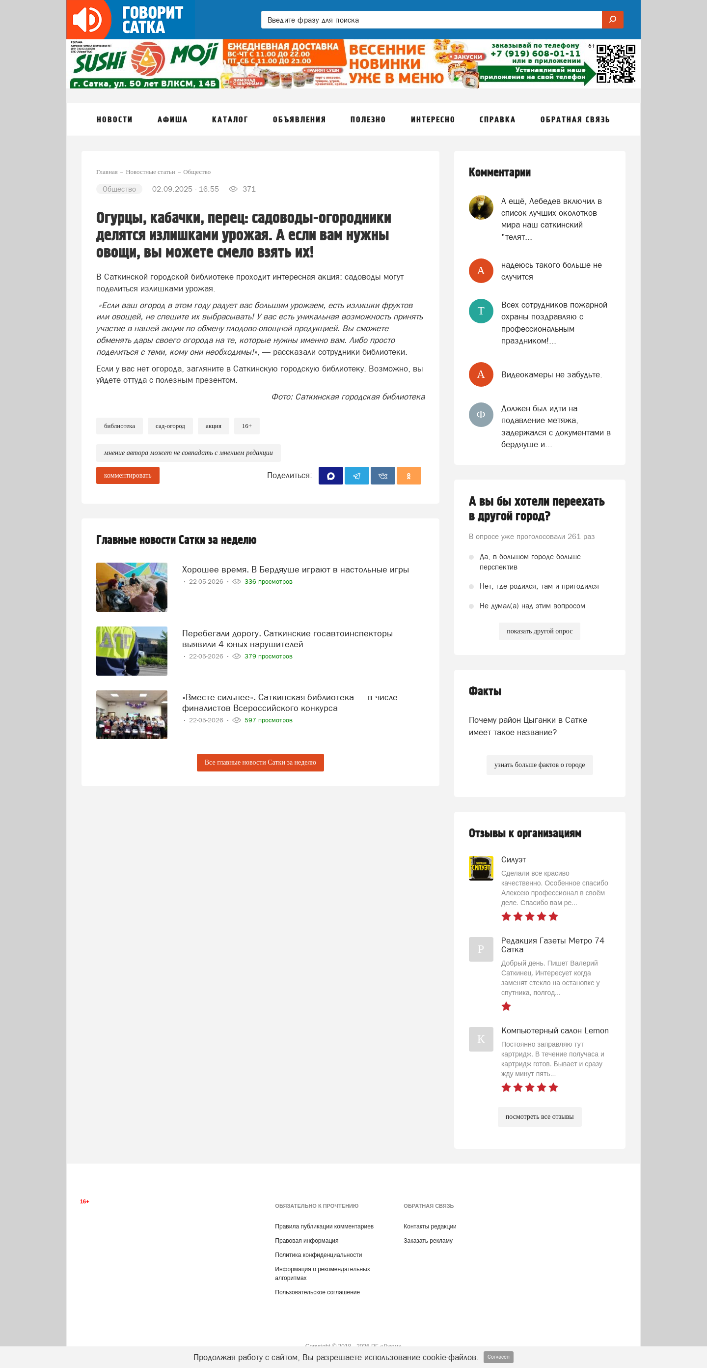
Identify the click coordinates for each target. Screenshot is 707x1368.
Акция (213, 425)
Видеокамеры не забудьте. (551, 374)
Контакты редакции (430, 1226)
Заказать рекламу (428, 1240)
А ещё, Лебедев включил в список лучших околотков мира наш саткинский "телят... (551, 219)
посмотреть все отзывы (540, 1116)
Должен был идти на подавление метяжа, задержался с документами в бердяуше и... (556, 426)
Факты (485, 691)
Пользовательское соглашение (317, 1292)
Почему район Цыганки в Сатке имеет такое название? (528, 726)
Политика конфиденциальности (318, 1255)
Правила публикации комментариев (324, 1226)
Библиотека (119, 425)
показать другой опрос (539, 631)
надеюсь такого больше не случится (551, 271)
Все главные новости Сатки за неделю (260, 762)
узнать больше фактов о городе (539, 765)
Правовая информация (306, 1240)
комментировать (128, 475)
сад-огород (170, 425)
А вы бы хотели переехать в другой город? (537, 509)
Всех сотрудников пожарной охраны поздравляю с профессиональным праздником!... (554, 322)
